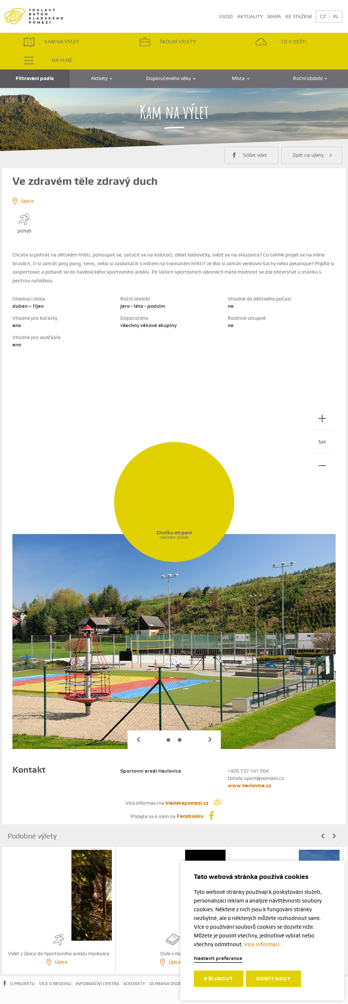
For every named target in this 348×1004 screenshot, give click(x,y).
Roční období (310, 78)
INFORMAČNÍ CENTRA (97, 983)
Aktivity (101, 78)
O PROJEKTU (22, 983)
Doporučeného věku (171, 78)
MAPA (274, 16)
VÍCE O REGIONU (55, 983)
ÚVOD (226, 16)
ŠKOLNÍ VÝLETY (167, 42)
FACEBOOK (5, 989)
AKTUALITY (250, 16)
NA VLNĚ (47, 60)
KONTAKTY (134, 983)
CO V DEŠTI (280, 42)
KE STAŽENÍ (298, 16)
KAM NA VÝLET (51, 42)
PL (336, 16)
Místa (241, 78)
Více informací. (262, 944)
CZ (323, 16)
